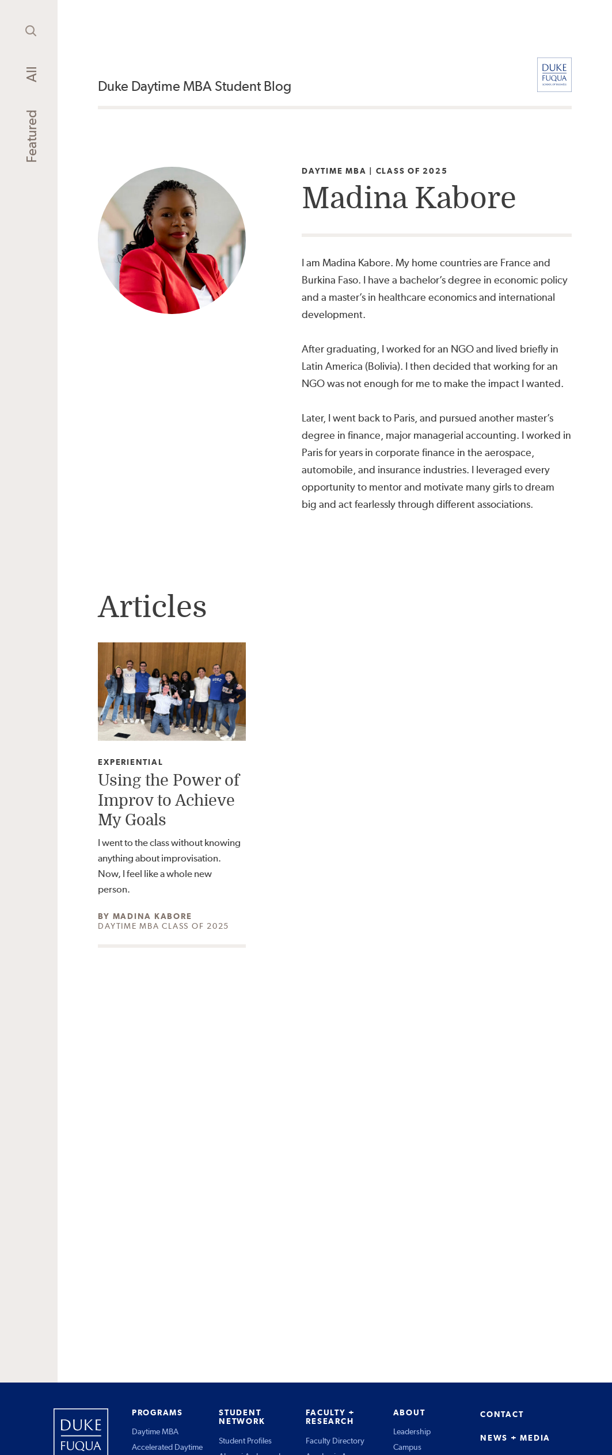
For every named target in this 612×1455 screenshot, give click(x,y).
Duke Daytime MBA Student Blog (194, 86)
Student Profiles (245, 1440)
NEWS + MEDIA (515, 1437)
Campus (407, 1447)
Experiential (130, 762)
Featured (31, 136)
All (31, 74)
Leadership (412, 1431)
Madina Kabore (152, 916)
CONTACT (501, 1414)
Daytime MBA (155, 1431)
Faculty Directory (335, 1440)
